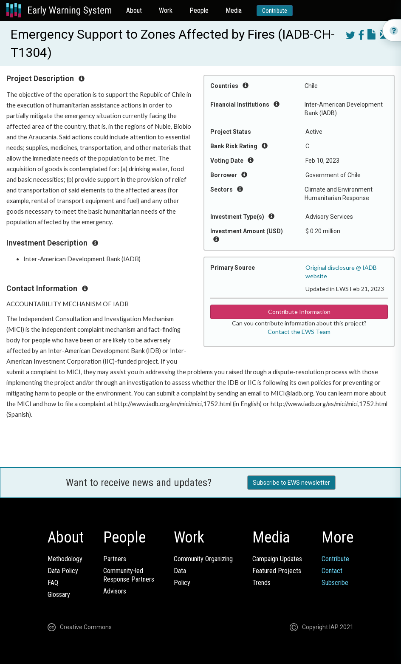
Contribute (274, 10)
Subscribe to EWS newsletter (291, 482)
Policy (182, 583)
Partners (114, 559)
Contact (332, 571)
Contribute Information (299, 311)
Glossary (59, 595)
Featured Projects (276, 571)
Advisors (114, 591)
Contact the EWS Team (299, 331)
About (134, 10)
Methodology (65, 559)
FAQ (53, 583)
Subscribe (335, 583)
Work (165, 10)
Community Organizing (203, 559)
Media (234, 10)
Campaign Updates (277, 559)
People (199, 10)
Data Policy (63, 571)
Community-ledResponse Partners (128, 575)
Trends (261, 583)
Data (180, 571)
